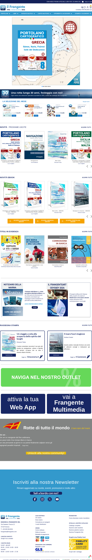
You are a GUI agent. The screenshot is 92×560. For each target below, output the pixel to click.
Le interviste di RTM (60, 107)
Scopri (13, 115)
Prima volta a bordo (15, 107)
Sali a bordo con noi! (46, 493)
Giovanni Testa (21, 342)
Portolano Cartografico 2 (38, 107)
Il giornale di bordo (81, 107)
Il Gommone (81, 357)
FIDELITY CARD (88, 1)
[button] (46, 51)
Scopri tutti (86, 101)
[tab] (3, 127)
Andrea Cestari (68, 337)
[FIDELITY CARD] (83, 1)
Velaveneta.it (33, 357)
